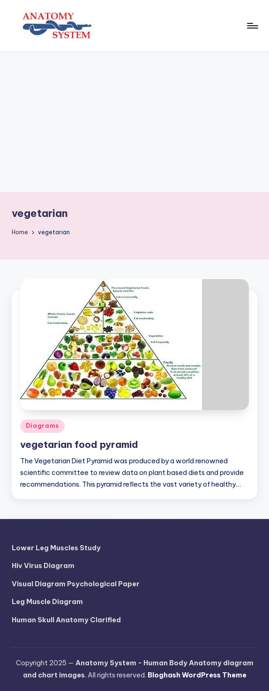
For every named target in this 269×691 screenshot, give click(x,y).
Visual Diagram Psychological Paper (76, 584)
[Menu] (252, 26)
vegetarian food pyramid (79, 444)
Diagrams (42, 425)
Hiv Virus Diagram (43, 565)
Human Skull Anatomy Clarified (66, 620)
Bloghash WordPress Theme (197, 675)
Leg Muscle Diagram (47, 601)
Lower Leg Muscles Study (56, 548)
